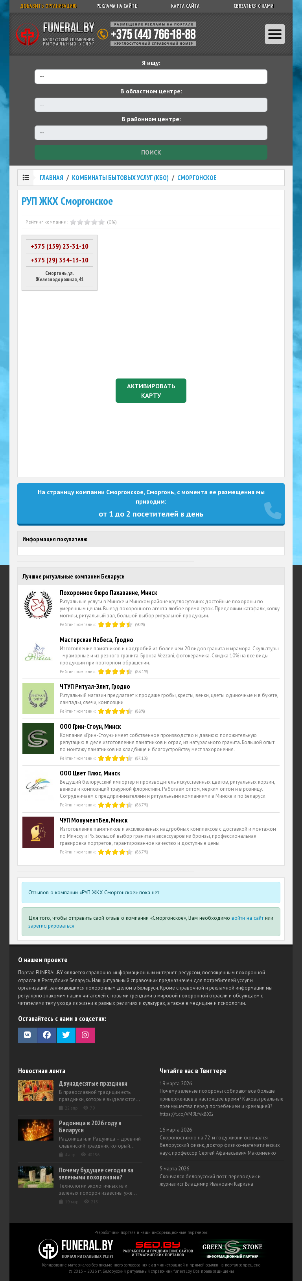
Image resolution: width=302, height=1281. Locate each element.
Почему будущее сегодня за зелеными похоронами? (96, 1173)
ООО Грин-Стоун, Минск (90, 726)
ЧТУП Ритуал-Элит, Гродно (95, 686)
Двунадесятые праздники (93, 1083)
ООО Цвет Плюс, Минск (90, 773)
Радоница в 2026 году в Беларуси (90, 1126)
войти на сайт (247, 917)
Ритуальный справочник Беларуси (109, 34)
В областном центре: (151, 91)
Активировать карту (151, 390)
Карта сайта (185, 6)
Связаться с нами (254, 6)
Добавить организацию (48, 6)
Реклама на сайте (116, 6)
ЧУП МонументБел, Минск (93, 820)
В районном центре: (151, 119)
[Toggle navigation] (275, 34)
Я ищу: (151, 63)
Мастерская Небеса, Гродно (96, 639)
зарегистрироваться (51, 925)
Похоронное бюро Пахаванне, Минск (108, 592)
